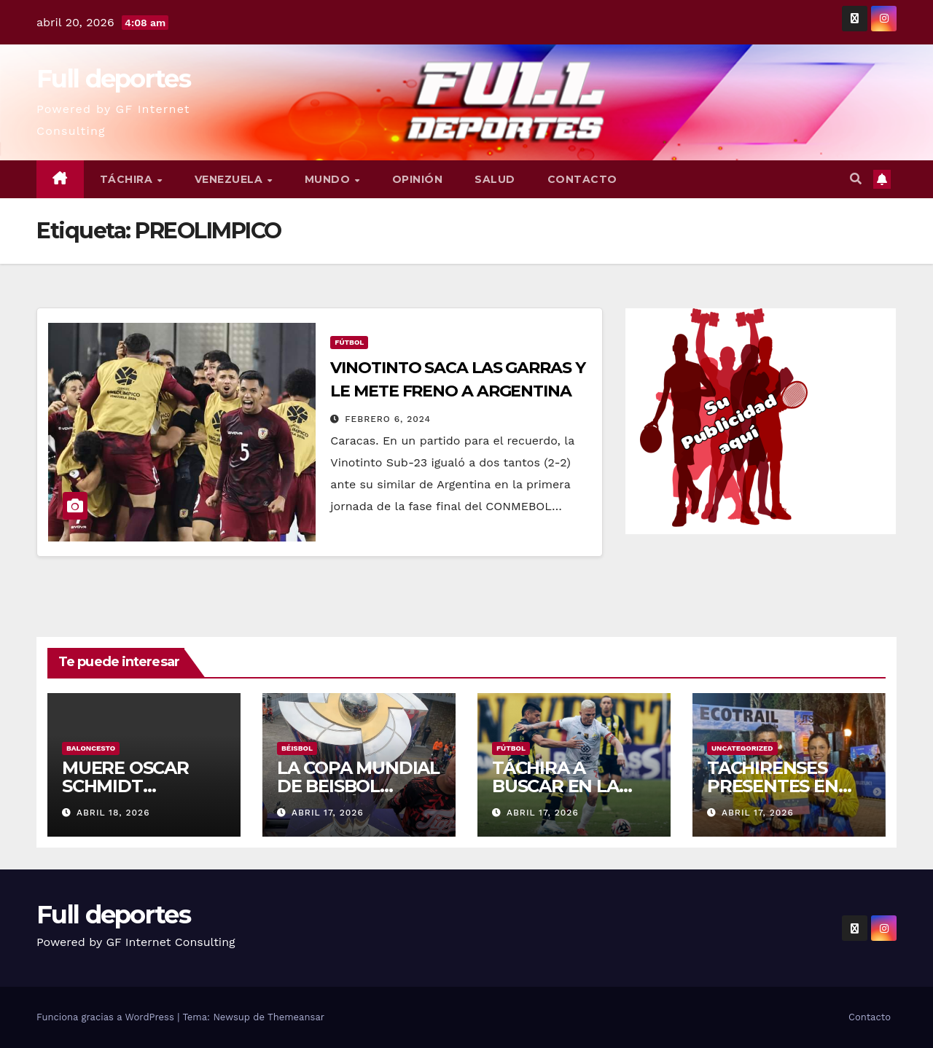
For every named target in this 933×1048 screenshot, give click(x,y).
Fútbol (349, 342)
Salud (495, 179)
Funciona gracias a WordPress (106, 1017)
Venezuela (230, 179)
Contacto (582, 179)
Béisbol (297, 748)
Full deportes (113, 78)
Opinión (417, 179)
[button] (856, 179)
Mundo (329, 179)
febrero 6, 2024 (388, 419)
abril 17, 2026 (328, 812)
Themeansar (296, 1017)
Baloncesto (90, 748)
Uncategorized (742, 748)
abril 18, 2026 (113, 812)
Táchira (128, 179)
